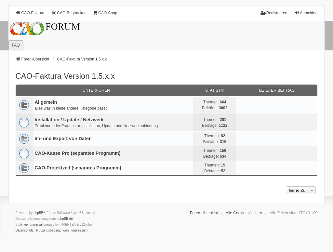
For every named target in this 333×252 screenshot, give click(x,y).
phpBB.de (66, 218)
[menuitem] (25, 230)
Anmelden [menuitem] (305, 12)
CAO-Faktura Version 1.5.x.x (65, 76)
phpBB (38, 213)
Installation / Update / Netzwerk (69, 119)
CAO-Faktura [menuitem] (30, 12)
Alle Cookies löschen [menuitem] (244, 213)
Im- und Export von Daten (63, 138)
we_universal (33, 224)
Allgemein (46, 102)
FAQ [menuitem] (16, 45)
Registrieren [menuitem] (273, 12)
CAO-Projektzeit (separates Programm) (78, 167)
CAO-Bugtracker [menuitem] (68, 12)
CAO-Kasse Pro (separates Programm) (78, 153)
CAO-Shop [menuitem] (104, 12)
